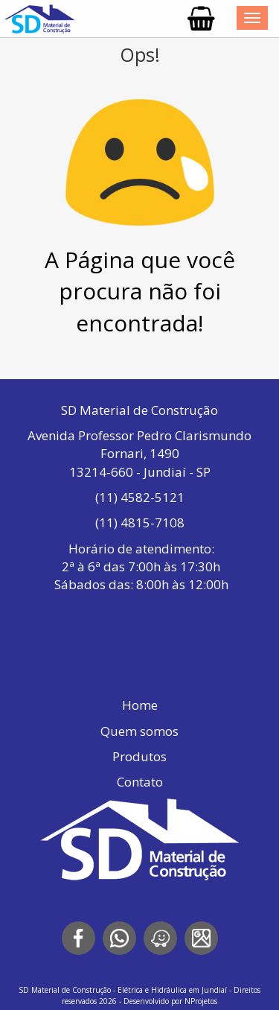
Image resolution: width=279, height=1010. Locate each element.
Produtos (139, 756)
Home (140, 705)
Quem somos (139, 731)
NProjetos (201, 1001)
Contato (140, 781)
